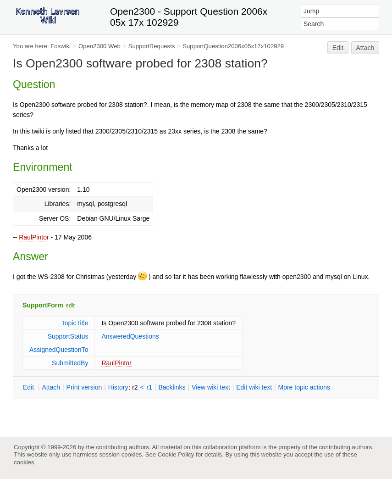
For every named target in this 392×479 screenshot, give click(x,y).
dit (29, 387)
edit (70, 305)
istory (118, 387)
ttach (51, 387)
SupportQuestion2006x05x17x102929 (233, 46)
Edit (337, 47)
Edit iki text (254, 387)
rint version (84, 387)
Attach (365, 47)
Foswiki (60, 46)
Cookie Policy (176, 454)
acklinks (171, 387)
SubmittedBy (70, 363)
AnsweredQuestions (130, 336)
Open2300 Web (99, 46)
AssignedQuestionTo (58, 349)
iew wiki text (211, 387)
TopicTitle (74, 323)
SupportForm (42, 305)
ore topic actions (304, 387)
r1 (149, 387)
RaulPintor (34, 237)
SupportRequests (151, 46)
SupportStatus (68, 336)
